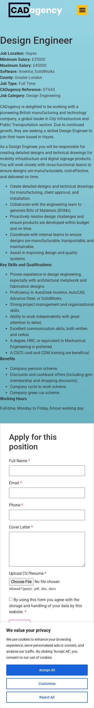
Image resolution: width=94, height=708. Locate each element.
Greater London (28, 77)
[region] (47, 665)
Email (15, 483)
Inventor (26, 71)
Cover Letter (21, 527)
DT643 (49, 89)
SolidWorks (45, 71)
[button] (82, 10)
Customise (47, 684)
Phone (16, 505)
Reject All (47, 697)
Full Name (19, 461)
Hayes (31, 53)
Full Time (27, 83)
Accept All (47, 670)
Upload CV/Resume (27, 574)
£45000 (39, 65)
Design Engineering (43, 95)
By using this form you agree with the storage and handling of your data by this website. (45, 605)
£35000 (38, 59)
